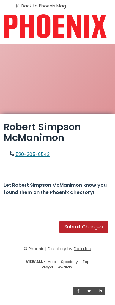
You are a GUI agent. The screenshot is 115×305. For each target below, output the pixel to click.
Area (52, 261)
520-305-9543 (32, 154)
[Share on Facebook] (78, 291)
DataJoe (82, 249)
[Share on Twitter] (89, 291)
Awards (65, 267)
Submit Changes (83, 226)
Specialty (69, 261)
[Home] (57, 26)
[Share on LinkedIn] (100, 291)
